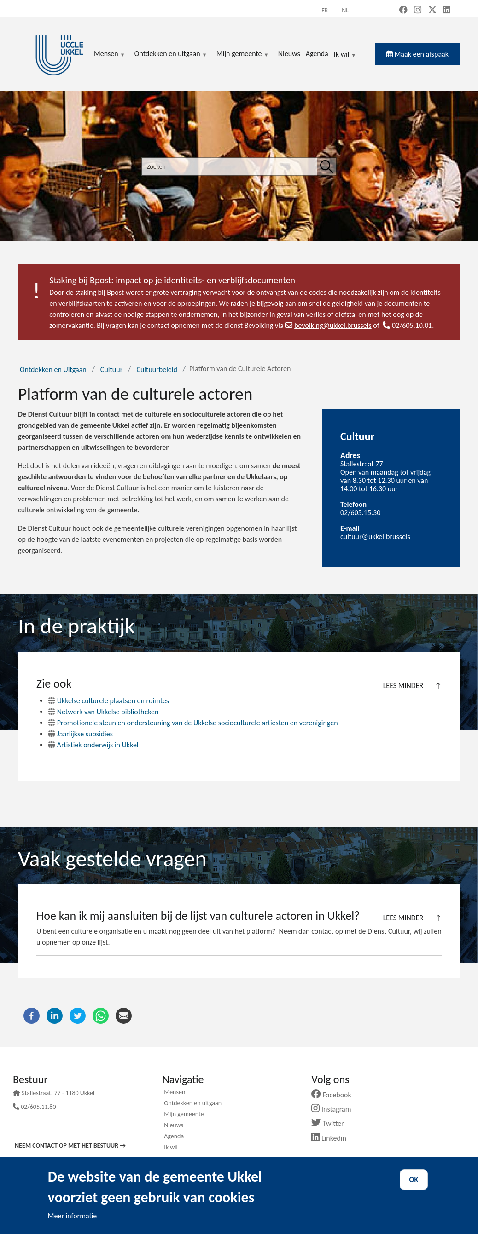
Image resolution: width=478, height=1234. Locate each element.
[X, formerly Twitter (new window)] (432, 10)
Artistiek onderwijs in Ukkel (93, 744)
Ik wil (345, 55)
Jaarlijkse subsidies (80, 733)
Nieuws (173, 1126)
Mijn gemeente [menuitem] (242, 54)
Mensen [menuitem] (109, 54)
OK (414, 1179)
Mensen (174, 1093)
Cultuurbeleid (156, 369)
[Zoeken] (326, 166)
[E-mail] (124, 1014)
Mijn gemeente (184, 1115)
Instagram (334, 1109)
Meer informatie (72, 1215)
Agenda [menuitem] (317, 53)
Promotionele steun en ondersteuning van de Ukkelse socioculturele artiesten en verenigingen (193, 722)
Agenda (174, 1137)
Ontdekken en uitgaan (193, 1104)
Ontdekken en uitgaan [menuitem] (170, 54)
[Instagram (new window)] (417, 10)
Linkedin (332, 1138)
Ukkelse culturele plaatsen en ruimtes (108, 700)
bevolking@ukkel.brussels (328, 325)
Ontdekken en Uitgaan (53, 369)
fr (324, 10)
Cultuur (111, 369)
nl (345, 10)
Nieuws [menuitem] (289, 53)
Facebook (334, 1095)
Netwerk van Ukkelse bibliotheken (103, 711)
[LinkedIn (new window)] (446, 10)
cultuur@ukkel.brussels (375, 536)
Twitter (331, 1123)
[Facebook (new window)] (403, 10)
